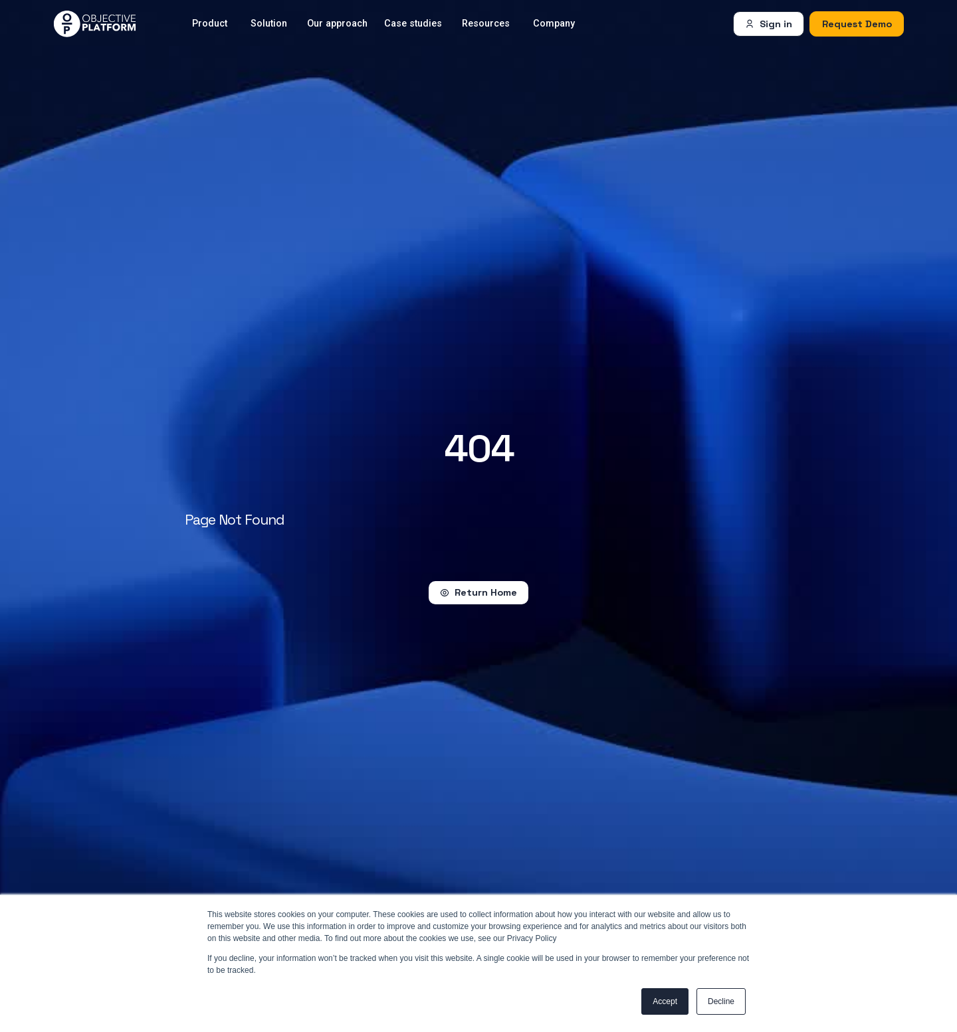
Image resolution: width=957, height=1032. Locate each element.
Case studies (413, 23)
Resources (486, 23)
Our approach (337, 23)
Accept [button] (665, 1001)
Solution (269, 23)
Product (209, 23)
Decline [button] (721, 1001)
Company (554, 23)
